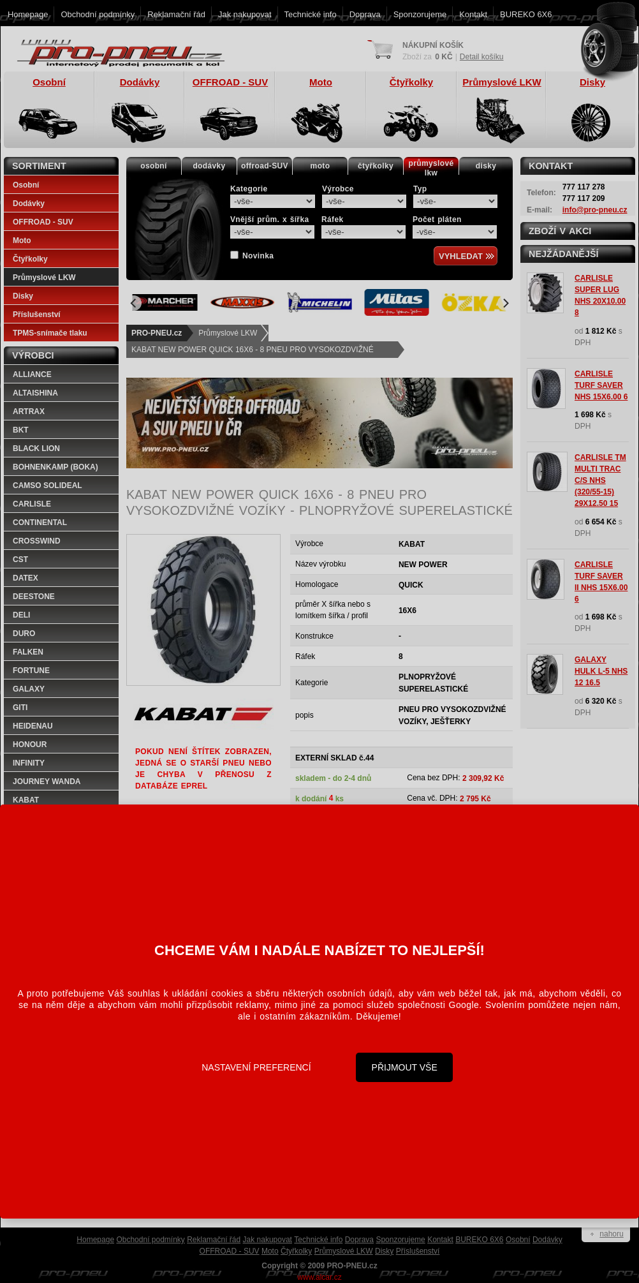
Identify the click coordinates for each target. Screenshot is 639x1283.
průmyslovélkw (431, 168)
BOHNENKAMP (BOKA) (55, 467)
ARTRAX (29, 411)
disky (486, 165)
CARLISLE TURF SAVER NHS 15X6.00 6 (601, 385)
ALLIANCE (32, 374)
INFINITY (29, 763)
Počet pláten (437, 219)
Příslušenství (37, 314)
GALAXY (29, 689)
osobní (153, 165)
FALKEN (28, 652)
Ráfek (332, 219)
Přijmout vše (404, 1067)
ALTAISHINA (35, 393)
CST (20, 559)
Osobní (26, 185)
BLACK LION (36, 448)
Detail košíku (482, 56)
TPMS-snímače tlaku (50, 333)
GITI (20, 707)
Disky (23, 296)
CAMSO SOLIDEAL (47, 485)
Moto (22, 240)
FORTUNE (31, 670)
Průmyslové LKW (227, 333)
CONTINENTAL (40, 522)
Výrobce (338, 188)
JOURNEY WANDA (46, 781)
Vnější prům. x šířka (269, 219)
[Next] (505, 303)
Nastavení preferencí (256, 1067)
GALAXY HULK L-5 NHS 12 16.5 (601, 671)
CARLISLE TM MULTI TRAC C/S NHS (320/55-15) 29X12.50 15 (600, 480)
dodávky (209, 165)
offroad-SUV (264, 165)
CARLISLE (32, 504)
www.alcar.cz (319, 1277)
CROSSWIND (37, 541)
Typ (420, 188)
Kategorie (249, 188)
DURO (24, 633)
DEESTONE (34, 596)
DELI (21, 615)
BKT (21, 430)
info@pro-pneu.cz (595, 209)
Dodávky (29, 203)
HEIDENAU (33, 726)
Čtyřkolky (30, 259)
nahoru (611, 1233)
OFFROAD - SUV (43, 222)
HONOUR (30, 744)
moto (320, 165)
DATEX (25, 578)
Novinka (258, 255)
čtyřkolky (375, 165)
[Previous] (134, 303)
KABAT (26, 800)
